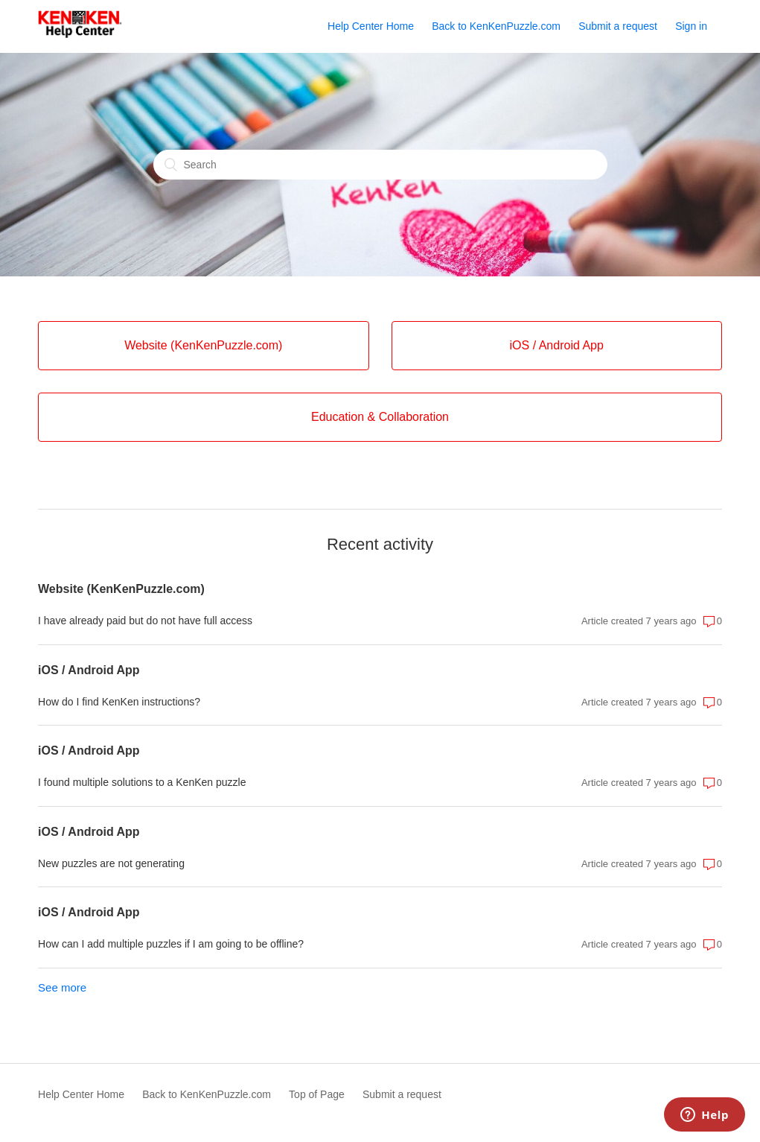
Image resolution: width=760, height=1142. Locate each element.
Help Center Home (371, 26)
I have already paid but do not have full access (145, 620)
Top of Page (317, 1094)
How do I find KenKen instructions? (119, 702)
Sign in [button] (691, 26)
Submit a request (617, 26)
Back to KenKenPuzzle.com (496, 26)
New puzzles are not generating (111, 863)
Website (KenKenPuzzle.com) (121, 589)
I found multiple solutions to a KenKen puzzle (142, 782)
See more (62, 987)
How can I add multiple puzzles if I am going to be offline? (171, 944)
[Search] (380, 165)
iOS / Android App (89, 670)
